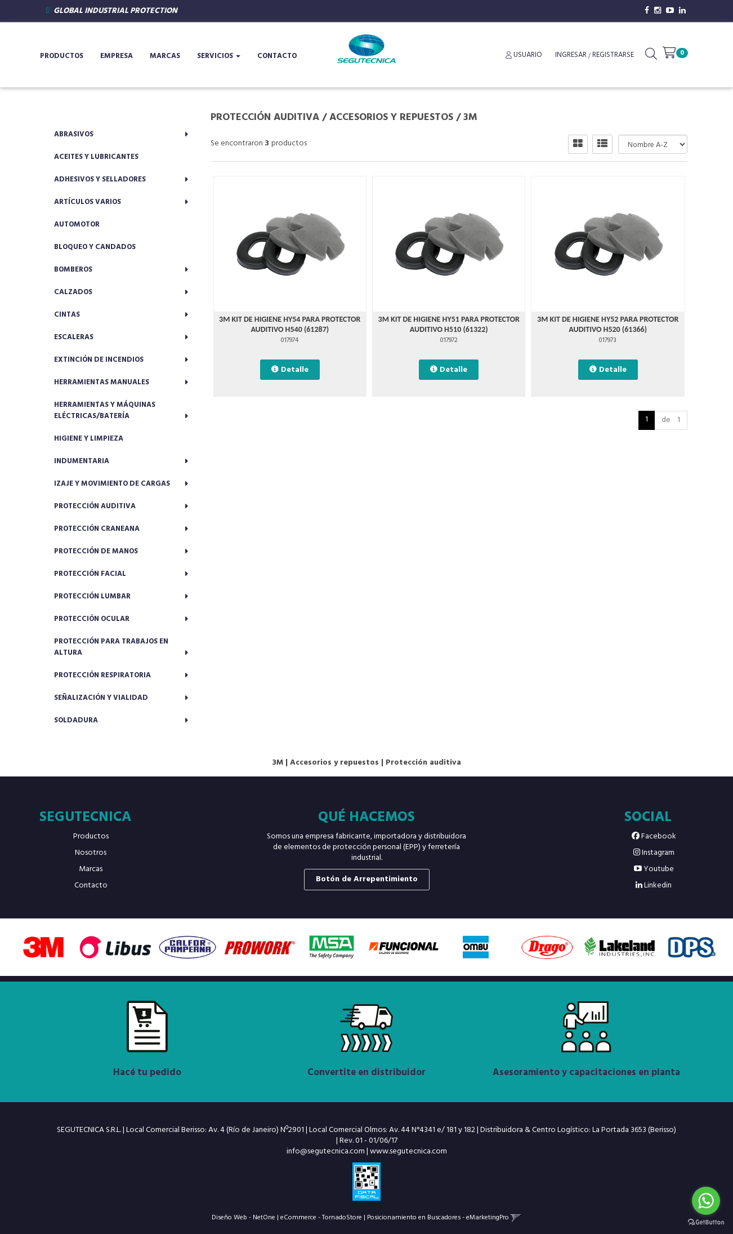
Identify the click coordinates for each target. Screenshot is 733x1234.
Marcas (165, 56)
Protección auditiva (95, 506)
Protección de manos (96, 551)
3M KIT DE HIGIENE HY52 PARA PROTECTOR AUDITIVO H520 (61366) (607, 324)
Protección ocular (91, 619)
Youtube (654, 869)
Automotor (77, 224)
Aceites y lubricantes (96, 157)
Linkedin (654, 885)
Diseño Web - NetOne (243, 1217)
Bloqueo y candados (95, 247)
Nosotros (90, 852)
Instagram (653, 852)
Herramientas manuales (101, 382)
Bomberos (73, 270)
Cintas (67, 315)
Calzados (73, 292)
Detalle (295, 369)
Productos (61, 56)
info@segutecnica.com (326, 1151)
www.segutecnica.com (408, 1151)
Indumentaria (81, 461)
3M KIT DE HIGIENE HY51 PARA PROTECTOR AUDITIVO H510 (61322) (449, 324)
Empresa (116, 56)
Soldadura (76, 720)
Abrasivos (73, 134)
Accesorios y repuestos (391, 117)
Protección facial (90, 574)
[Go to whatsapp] (706, 1201)
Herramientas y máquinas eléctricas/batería (104, 410)
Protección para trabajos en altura (111, 647)
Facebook (654, 836)
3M (470, 117)
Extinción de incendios (99, 360)
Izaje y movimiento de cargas (112, 484)
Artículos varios (87, 202)
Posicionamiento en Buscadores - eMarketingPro (438, 1217)
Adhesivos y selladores (100, 179)
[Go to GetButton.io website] (706, 1222)
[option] (43, 947)
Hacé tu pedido (147, 1072)
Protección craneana (97, 529)
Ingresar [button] (571, 55)
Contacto (277, 56)
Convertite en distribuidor (366, 1072)
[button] (651, 56)
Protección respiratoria (102, 675)
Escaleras (73, 337)
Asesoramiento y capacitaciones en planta (586, 1072)
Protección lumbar (92, 596)
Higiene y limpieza (88, 439)
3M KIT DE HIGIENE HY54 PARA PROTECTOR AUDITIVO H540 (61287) (289, 324)
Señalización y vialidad (101, 698)
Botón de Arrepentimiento (367, 879)
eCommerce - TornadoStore (321, 1217)
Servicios (218, 56)
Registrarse (612, 55)
